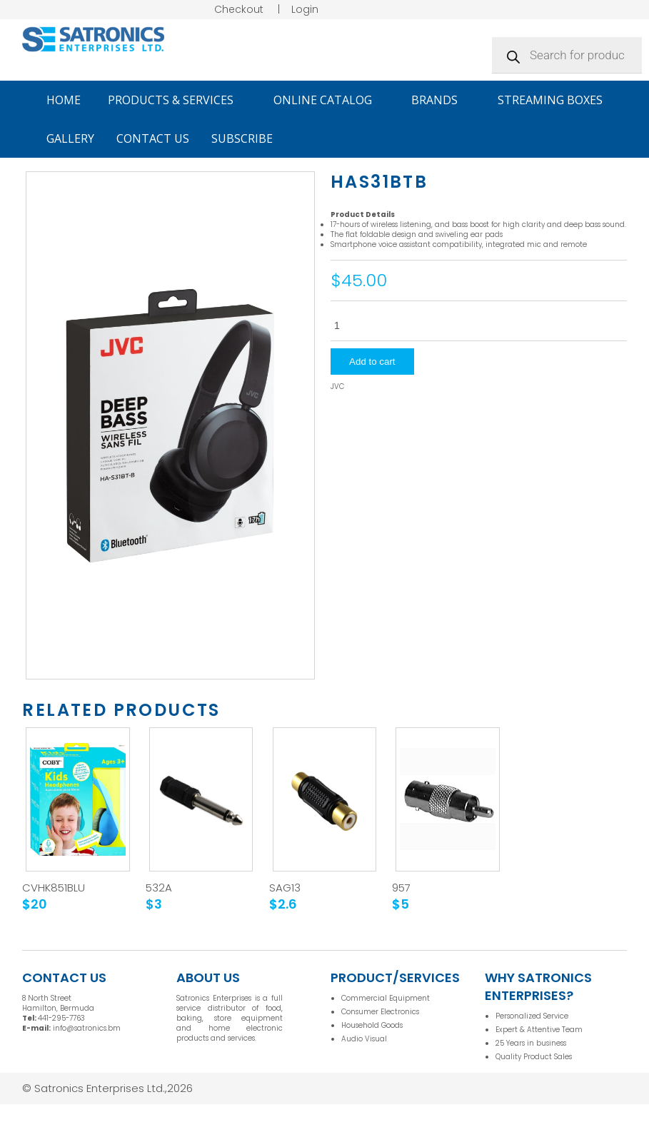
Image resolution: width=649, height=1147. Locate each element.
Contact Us (152, 138)
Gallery (70, 138)
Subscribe (242, 138)
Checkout (238, 9)
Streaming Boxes (550, 100)
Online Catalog (329, 100)
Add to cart (372, 361)
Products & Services (177, 100)
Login (304, 9)
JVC (337, 387)
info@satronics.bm (87, 1028)
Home (63, 100)
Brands (441, 100)
